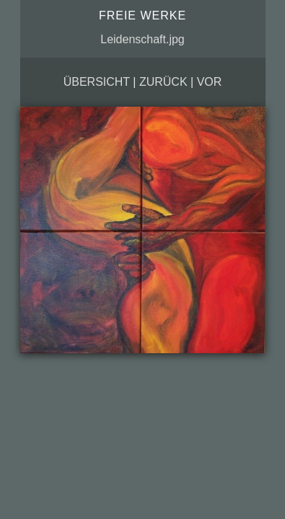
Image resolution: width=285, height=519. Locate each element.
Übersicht (96, 82)
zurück (163, 82)
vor (209, 82)
